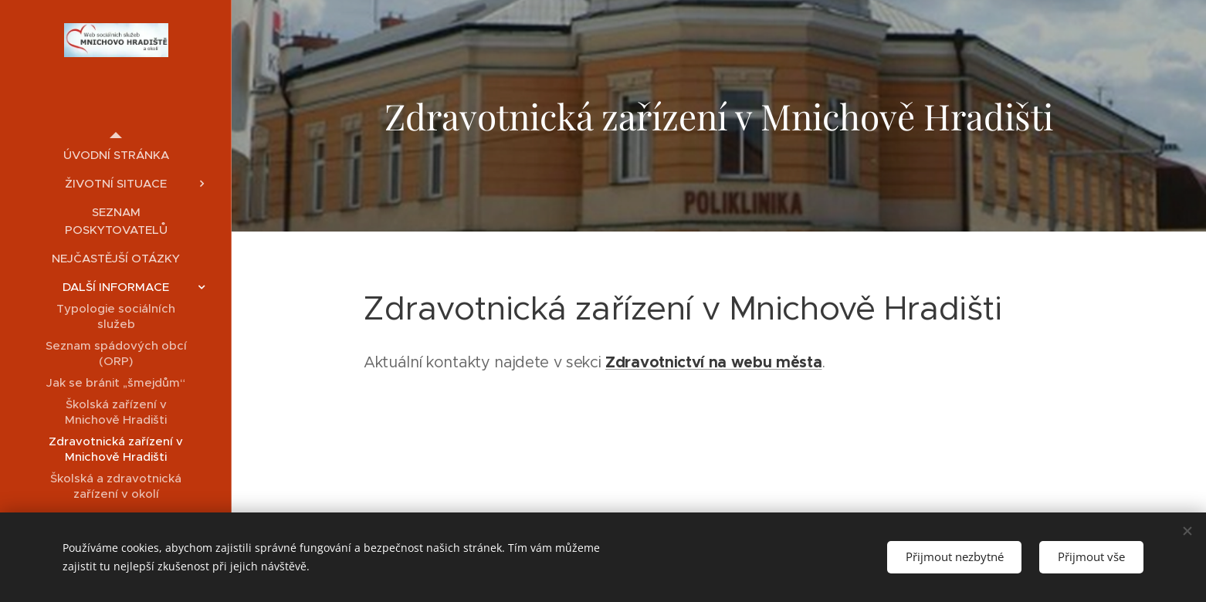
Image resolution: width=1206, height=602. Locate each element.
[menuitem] (116, 155)
